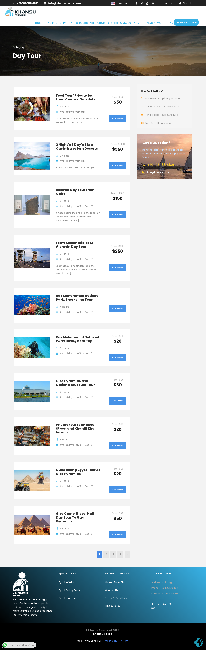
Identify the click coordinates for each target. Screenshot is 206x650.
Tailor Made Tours (186, 22)
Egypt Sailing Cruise (70, 590)
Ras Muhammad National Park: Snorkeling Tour (77, 297)
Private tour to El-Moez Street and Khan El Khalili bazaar (77, 428)
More (161, 23)
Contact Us (111, 590)
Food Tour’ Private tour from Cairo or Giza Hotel (76, 97)
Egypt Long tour (67, 598)
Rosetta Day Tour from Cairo (75, 192)
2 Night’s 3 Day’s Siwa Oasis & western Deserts (77, 146)
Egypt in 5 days (67, 582)
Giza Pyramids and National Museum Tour (75, 383)
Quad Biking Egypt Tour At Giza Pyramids (78, 472)
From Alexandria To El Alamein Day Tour (74, 244)
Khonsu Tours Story (116, 582)
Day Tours (53, 23)
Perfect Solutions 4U (115, 640)
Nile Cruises (99, 23)
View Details (117, 118)
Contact (148, 23)
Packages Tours (75, 23)
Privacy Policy (112, 606)
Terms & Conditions (116, 598)
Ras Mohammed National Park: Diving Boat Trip (77, 339)
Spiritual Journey (125, 23)
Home (39, 23)
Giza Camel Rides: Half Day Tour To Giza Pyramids (75, 517)
